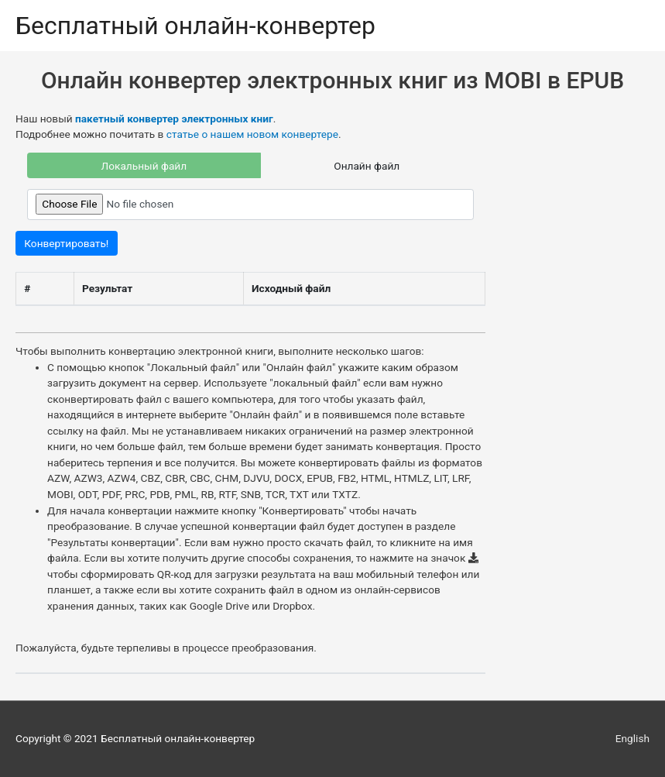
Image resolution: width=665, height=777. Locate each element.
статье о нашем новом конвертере (252, 134)
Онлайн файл (366, 166)
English (632, 738)
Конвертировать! (66, 243)
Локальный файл (144, 166)
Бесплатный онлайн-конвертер (195, 25)
